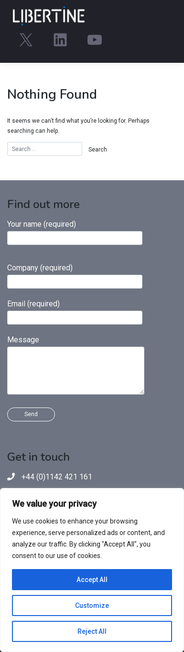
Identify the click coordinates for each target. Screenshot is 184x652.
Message (75, 365)
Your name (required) (74, 232)
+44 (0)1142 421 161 (57, 476)
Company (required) (74, 276)
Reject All (92, 631)
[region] (92, 570)
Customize (92, 605)
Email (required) (74, 312)
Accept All (92, 579)
